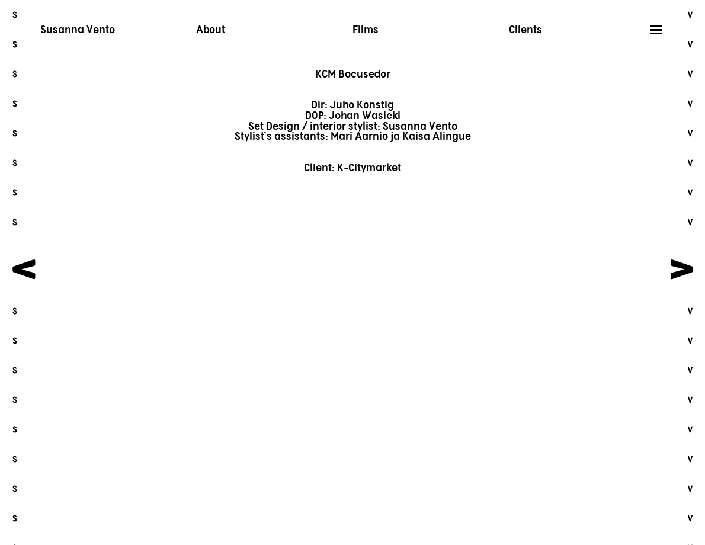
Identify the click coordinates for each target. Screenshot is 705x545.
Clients (525, 30)
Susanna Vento (77, 30)
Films (365, 30)
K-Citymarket (369, 168)
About (210, 30)
